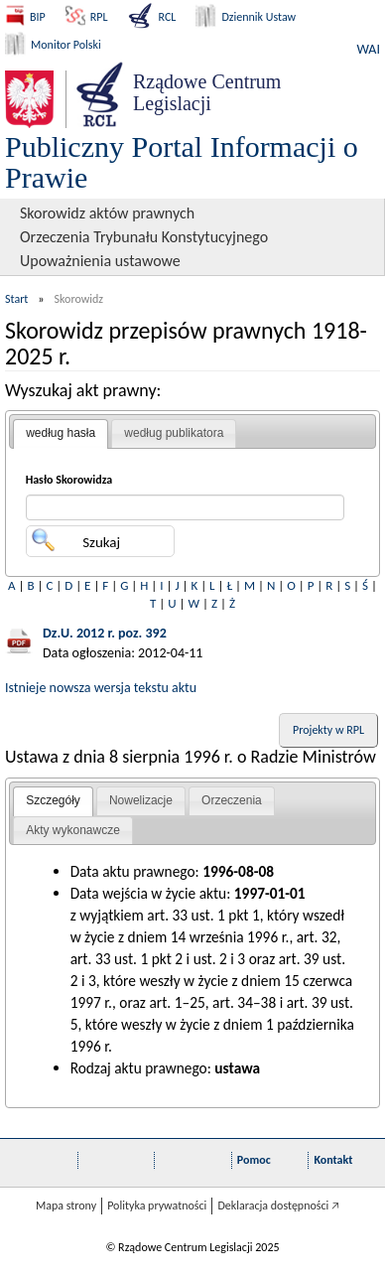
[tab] (60, 434)
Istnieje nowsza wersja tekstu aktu (100, 687)
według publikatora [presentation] (173, 433)
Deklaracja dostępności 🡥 (278, 1205)
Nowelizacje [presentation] (141, 800)
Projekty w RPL (328, 730)
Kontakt (333, 1160)
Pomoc (254, 1160)
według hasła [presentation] (60, 433)
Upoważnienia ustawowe (100, 260)
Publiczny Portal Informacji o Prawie (181, 162)
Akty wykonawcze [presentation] (73, 830)
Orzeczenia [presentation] (231, 800)
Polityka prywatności (156, 1205)
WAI (368, 49)
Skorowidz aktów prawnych (107, 213)
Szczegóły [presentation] (53, 800)
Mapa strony (66, 1205)
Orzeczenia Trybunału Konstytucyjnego (144, 236)
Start (16, 299)
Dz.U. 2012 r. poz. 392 (105, 633)
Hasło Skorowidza (69, 480)
